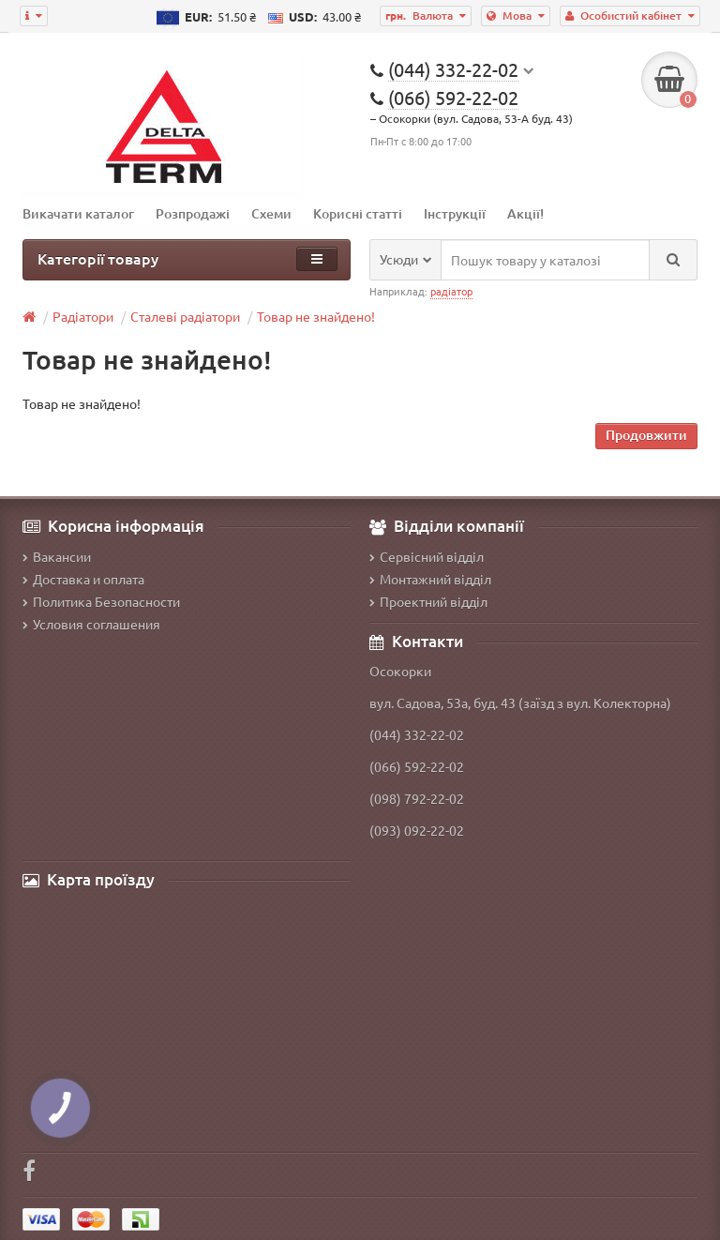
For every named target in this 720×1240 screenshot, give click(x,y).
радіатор (451, 290)
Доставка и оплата (83, 578)
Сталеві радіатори (185, 316)
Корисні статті (357, 213)
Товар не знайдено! (316, 316)
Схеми (271, 213)
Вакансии (56, 556)
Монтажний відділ (430, 578)
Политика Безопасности (101, 601)
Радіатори (82, 316)
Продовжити (646, 435)
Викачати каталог (78, 213)
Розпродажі (193, 213)
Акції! (525, 213)
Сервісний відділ (426, 556)
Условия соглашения (91, 623)
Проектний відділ (428, 601)
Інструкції (455, 213)
